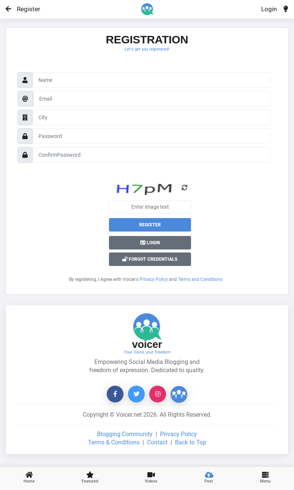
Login (269, 9)
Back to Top (190, 442)
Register (25, 9)
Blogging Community (125, 434)
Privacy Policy (154, 279)
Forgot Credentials (150, 259)
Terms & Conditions (114, 442)
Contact (157, 442)
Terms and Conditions (200, 279)
